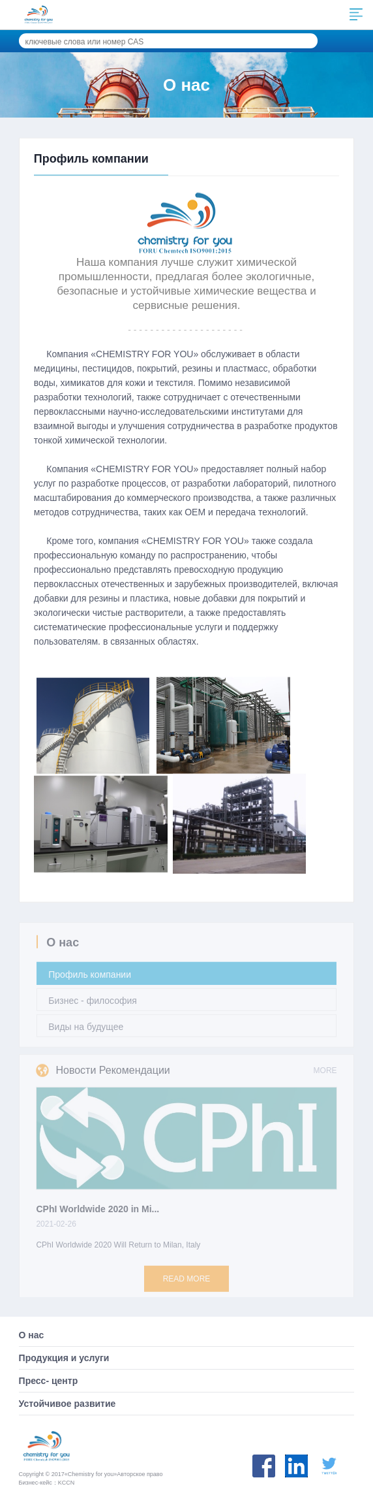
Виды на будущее (85, 1031)
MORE (325, 1075)
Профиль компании (89, 979)
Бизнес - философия (92, 1005)
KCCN (66, 1482)
